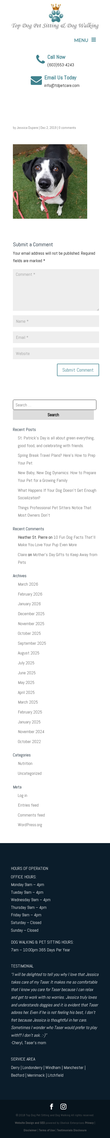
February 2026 (30, 594)
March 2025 (28, 702)
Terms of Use (47, 1130)
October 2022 (29, 741)
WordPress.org (30, 824)
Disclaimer (30, 1130)
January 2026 (29, 603)
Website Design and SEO (30, 1123)
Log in (22, 795)
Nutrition (25, 763)
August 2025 (28, 653)
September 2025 (32, 643)
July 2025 (26, 663)
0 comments (67, 127)
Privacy (89, 1123)
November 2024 (31, 731)
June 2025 (27, 673)
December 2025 (31, 613)
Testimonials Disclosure (71, 1130)
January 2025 (29, 722)
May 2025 (26, 682)
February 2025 (30, 712)
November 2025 (31, 623)
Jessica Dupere (27, 127)
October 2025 (29, 633)
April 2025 (26, 692)
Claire (22, 554)
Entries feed (28, 805)
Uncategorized (30, 773)
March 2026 (28, 584)
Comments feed (31, 815)
